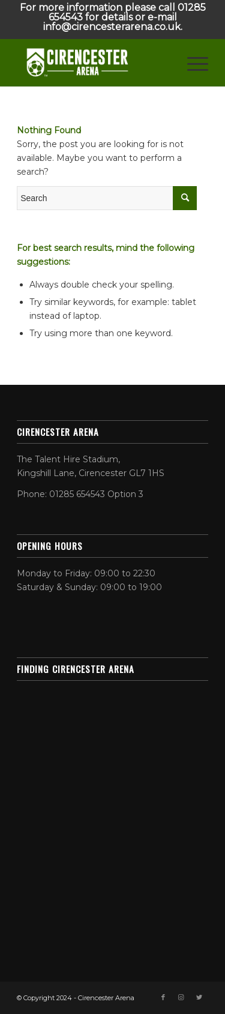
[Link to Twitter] (199, 997)
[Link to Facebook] (163, 997)
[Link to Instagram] (181, 997)
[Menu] (191, 62)
